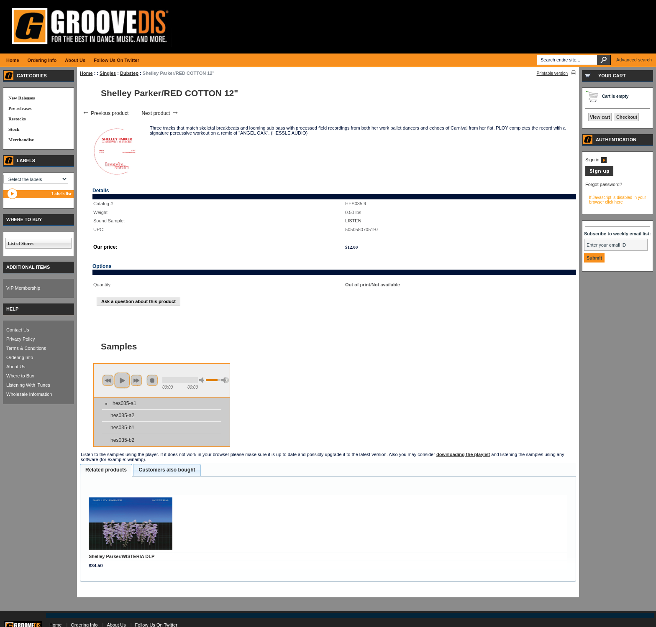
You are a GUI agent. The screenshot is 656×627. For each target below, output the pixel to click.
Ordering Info (19, 357)
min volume (203, 380)
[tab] (106, 470)
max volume (225, 380)
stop (152, 380)
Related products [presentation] (106, 470)
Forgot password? (603, 184)
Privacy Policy (20, 339)
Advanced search (634, 59)
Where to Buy (20, 375)
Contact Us (17, 329)
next (136, 380)
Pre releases (19, 108)
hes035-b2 (122, 440)
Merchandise (21, 139)
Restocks (17, 118)
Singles (108, 73)
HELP (12, 308)
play (122, 380)
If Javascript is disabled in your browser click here (617, 199)
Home (86, 73)
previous (108, 380)
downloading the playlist (463, 454)
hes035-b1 (122, 428)
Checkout (626, 117)
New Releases (21, 97)
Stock (13, 129)
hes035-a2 (122, 415)
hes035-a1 (124, 403)
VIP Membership (23, 288)
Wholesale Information (29, 394)
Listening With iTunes (28, 384)
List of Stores (20, 243)
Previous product (105, 113)
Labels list (61, 193)
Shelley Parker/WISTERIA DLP (121, 556)
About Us (15, 366)
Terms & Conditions (26, 348)
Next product (160, 113)
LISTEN (353, 220)
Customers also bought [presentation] (166, 470)
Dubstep (129, 73)
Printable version (552, 73)
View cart (600, 117)
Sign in (596, 159)
